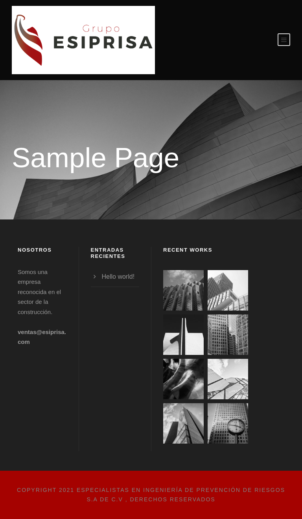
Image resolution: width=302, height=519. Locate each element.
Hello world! (118, 276)
